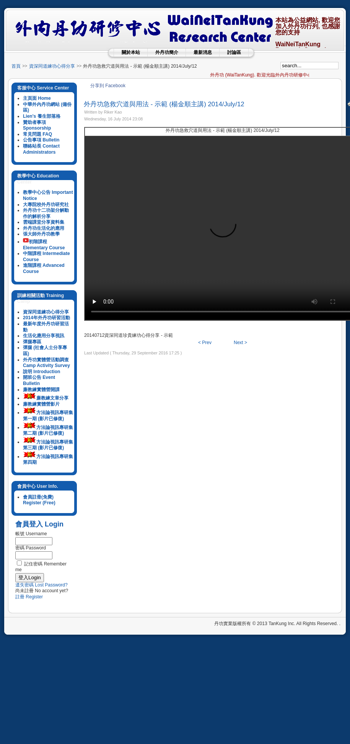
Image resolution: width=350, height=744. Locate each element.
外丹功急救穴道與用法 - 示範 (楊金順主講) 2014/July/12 (164, 104)
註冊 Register (29, 596)
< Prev (205, 342)
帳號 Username (31, 533)
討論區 (234, 52)
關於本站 (131, 52)
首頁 (16, 66)
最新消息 (203, 52)
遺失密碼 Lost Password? (41, 585)
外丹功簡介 (166, 52)
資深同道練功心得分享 (52, 66)
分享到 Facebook (107, 85)
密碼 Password (30, 548)
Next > (240, 342)
